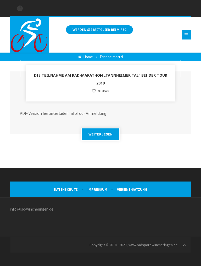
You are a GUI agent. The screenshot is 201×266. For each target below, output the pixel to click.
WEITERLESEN (100, 134)
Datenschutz (66, 189)
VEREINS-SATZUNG (132, 189)
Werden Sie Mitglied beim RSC (99, 29)
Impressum (97, 189)
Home (85, 56)
